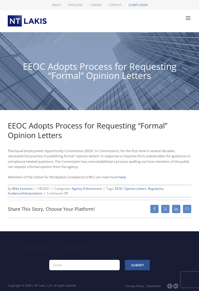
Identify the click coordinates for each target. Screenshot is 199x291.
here (122, 177)
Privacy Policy (134, 286)
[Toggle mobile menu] (188, 18)
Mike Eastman (22, 188)
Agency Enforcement (87, 188)
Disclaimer (154, 286)
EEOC (119, 188)
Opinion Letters (135, 188)
